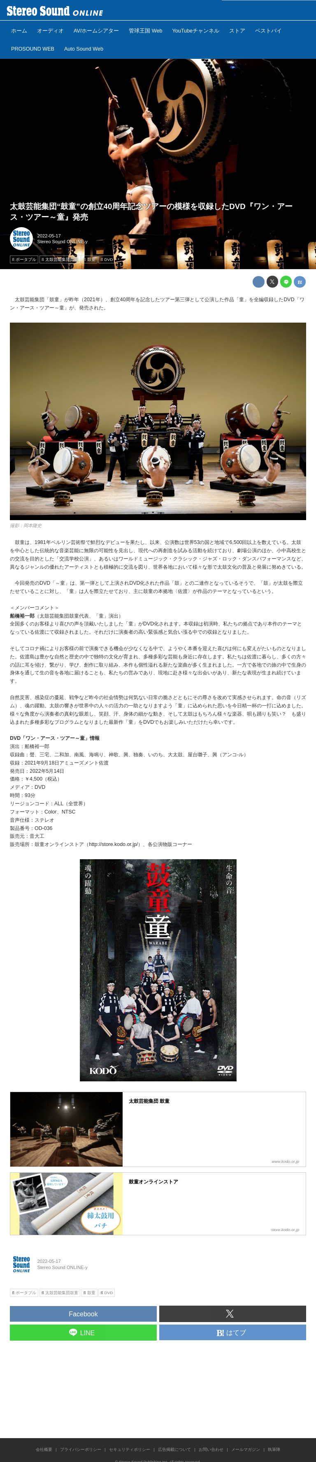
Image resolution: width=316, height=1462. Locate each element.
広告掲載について (174, 1449)
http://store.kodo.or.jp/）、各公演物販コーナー (140, 844)
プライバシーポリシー (80, 1449)
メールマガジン (245, 1449)
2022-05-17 (49, 235)
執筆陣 (274, 1449)
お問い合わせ (211, 1449)
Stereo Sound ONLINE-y (62, 241)
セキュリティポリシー (129, 1449)
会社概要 (44, 1449)
